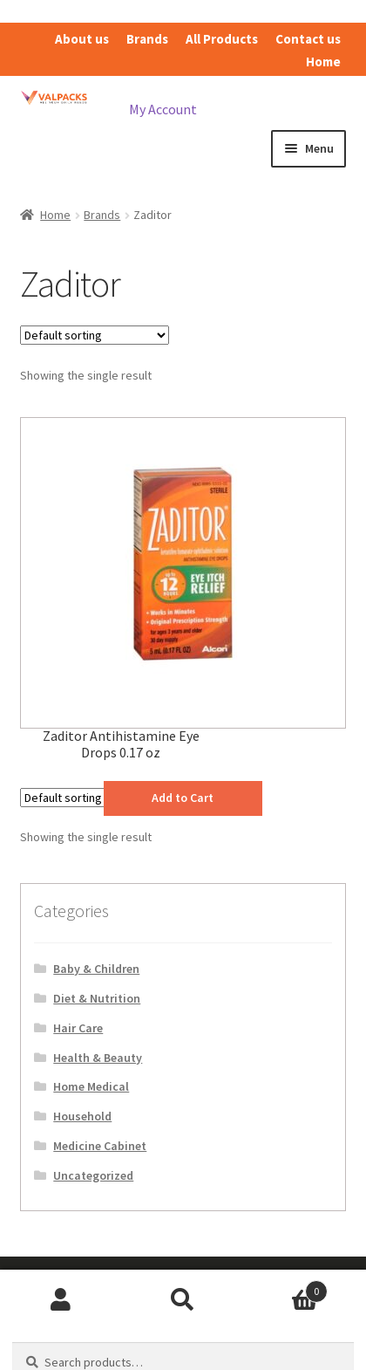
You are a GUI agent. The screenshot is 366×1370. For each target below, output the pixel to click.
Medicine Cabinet (99, 1146)
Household (82, 1116)
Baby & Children (96, 968)
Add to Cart (183, 797)
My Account (163, 109)
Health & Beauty (97, 1057)
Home (323, 61)
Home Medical (91, 1086)
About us (82, 39)
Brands (147, 39)
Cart (286, 1287)
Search (183, 1300)
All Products (222, 39)
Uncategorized (93, 1175)
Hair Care (78, 1028)
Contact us (308, 39)
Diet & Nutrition (96, 998)
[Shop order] (94, 335)
